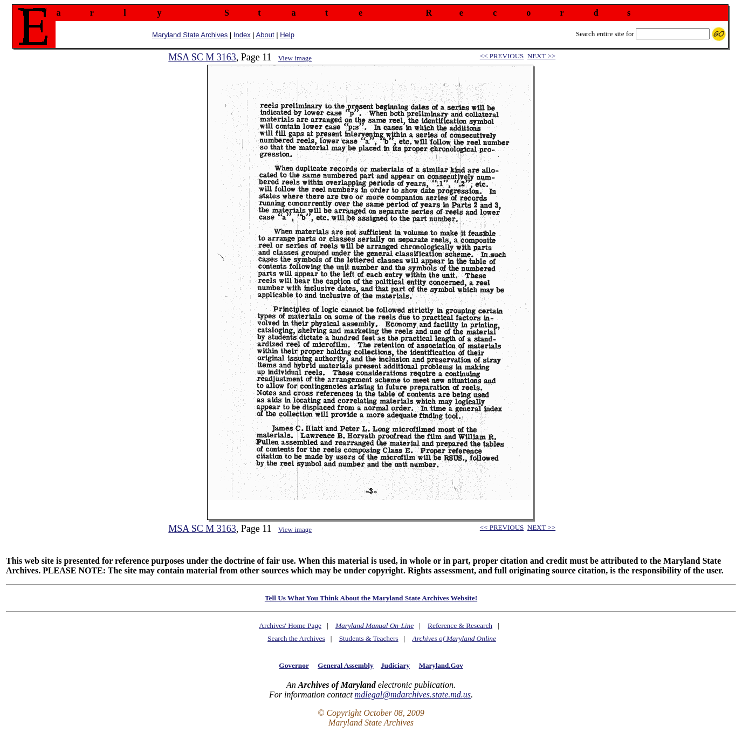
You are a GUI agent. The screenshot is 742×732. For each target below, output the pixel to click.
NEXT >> (541, 56)
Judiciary (395, 665)
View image (295, 58)
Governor (293, 665)
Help (287, 35)
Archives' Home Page (290, 625)
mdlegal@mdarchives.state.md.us (413, 694)
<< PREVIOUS (502, 56)
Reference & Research (460, 625)
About (265, 35)
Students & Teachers (369, 638)
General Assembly (345, 665)
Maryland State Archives (190, 35)
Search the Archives (296, 638)
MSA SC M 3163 (202, 57)
